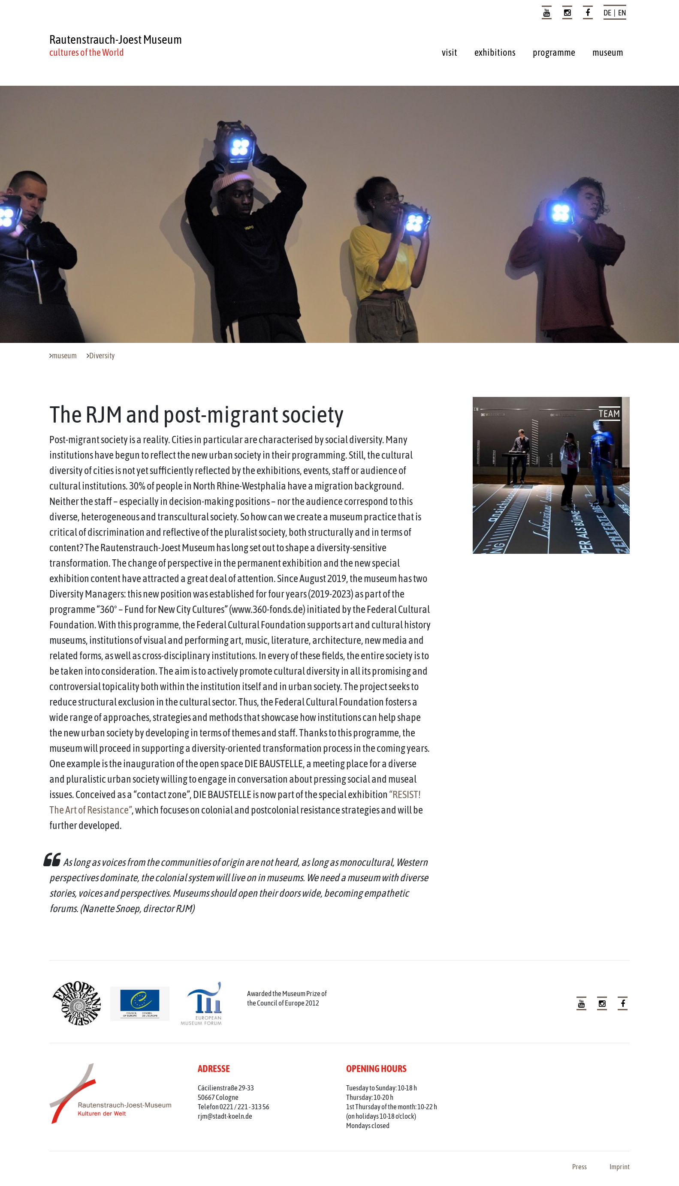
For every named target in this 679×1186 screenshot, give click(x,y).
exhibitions (495, 52)
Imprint (620, 1166)
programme (554, 52)
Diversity (102, 356)
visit (449, 52)
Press (579, 1166)
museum (607, 52)
